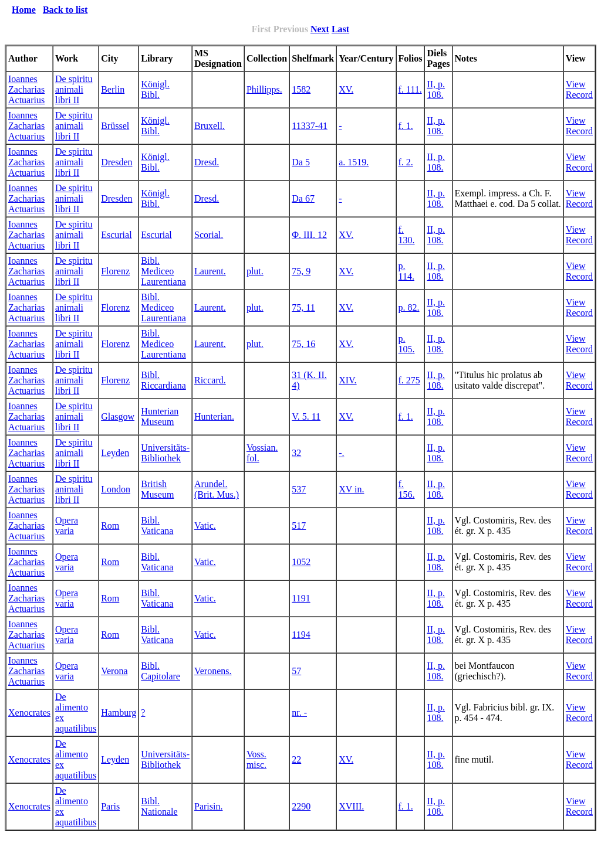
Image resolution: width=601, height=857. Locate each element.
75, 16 (303, 344)
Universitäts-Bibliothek (165, 453)
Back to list (65, 10)
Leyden (115, 453)
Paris (110, 806)
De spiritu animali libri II (74, 89)
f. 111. (410, 89)
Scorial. (208, 235)
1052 (301, 562)
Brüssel (115, 126)
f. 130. (407, 235)
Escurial (116, 235)
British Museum (157, 489)
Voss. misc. (256, 759)
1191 (301, 598)
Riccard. (210, 380)
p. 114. (406, 271)
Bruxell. (209, 126)
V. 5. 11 (306, 416)
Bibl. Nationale (159, 806)
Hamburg (118, 712)
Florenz (115, 271)
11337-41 (309, 126)
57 (296, 671)
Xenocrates (29, 712)
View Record (579, 89)
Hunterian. (214, 416)
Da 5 (301, 162)
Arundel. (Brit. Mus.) (216, 489)
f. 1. (406, 126)
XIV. (347, 380)
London (115, 489)
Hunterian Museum (159, 416)
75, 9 (301, 271)
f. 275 (409, 380)
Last (340, 29)
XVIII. (351, 806)
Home (24, 10)
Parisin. (208, 806)
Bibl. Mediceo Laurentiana (163, 271)
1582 (301, 89)
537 (299, 489)
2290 (301, 806)
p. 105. (407, 344)
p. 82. (409, 307)
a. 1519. (354, 162)
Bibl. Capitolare (160, 671)
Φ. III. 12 (309, 235)
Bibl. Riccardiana (163, 380)
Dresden (116, 162)
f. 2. (406, 162)
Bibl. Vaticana (157, 525)
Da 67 (303, 198)
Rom (110, 525)
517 (299, 525)
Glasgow (117, 416)
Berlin (112, 89)
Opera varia (66, 525)
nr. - (299, 712)
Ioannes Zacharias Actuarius (26, 89)
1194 (301, 635)
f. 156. (407, 489)
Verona (114, 671)
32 (296, 453)
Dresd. (206, 162)
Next (319, 29)
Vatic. (205, 525)
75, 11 (303, 307)
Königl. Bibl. (155, 89)
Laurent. (210, 271)
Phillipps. (264, 89)
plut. (255, 271)
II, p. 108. (436, 89)
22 (296, 759)
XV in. (351, 489)
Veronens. (213, 671)
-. (341, 453)
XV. (346, 89)
